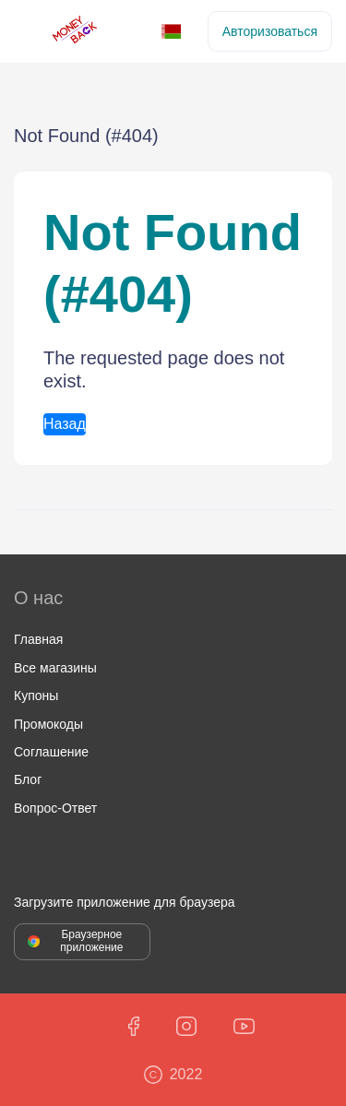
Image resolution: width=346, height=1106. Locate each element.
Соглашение (51, 751)
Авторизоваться (269, 31)
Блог (28, 779)
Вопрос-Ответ (55, 808)
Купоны (36, 695)
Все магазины (55, 667)
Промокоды (48, 724)
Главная (38, 639)
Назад (64, 424)
